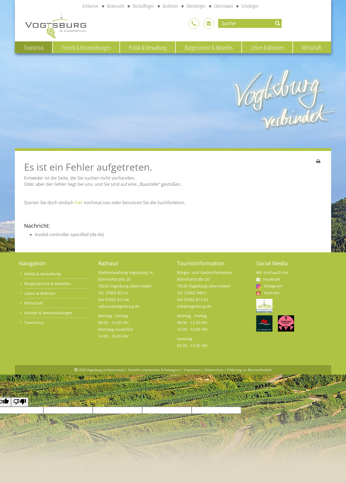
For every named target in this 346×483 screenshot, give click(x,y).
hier (79, 203)
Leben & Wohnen (267, 47)
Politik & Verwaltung (148, 47)
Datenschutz (214, 370)
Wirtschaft (311, 47)
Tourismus (34, 47)
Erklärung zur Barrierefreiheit (249, 370)
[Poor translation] (19, 402)
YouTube (272, 292)
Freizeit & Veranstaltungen (86, 47)
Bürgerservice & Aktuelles (209, 47)
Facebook (268, 279)
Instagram (273, 286)
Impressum (192, 370)
